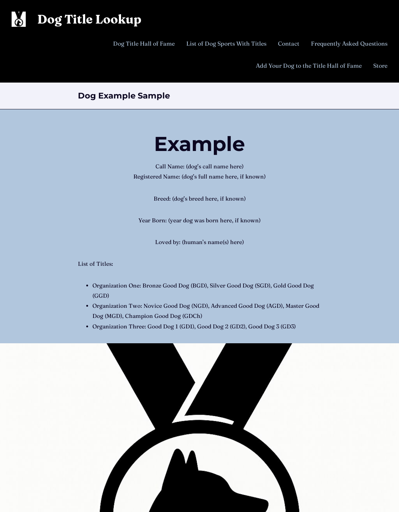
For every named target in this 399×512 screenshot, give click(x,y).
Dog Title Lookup (89, 19)
